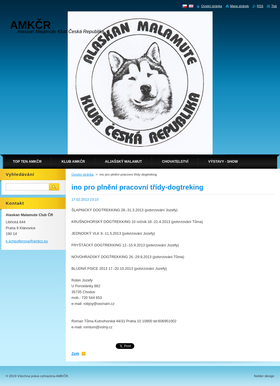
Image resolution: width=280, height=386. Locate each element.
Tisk (274, 6)
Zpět (75, 353)
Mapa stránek (239, 6)
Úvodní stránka (82, 174)
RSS (260, 6)
